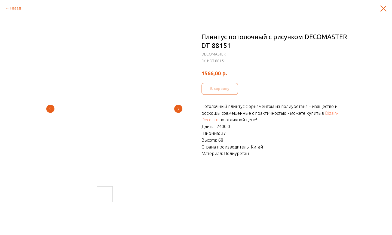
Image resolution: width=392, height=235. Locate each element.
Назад (15, 8)
